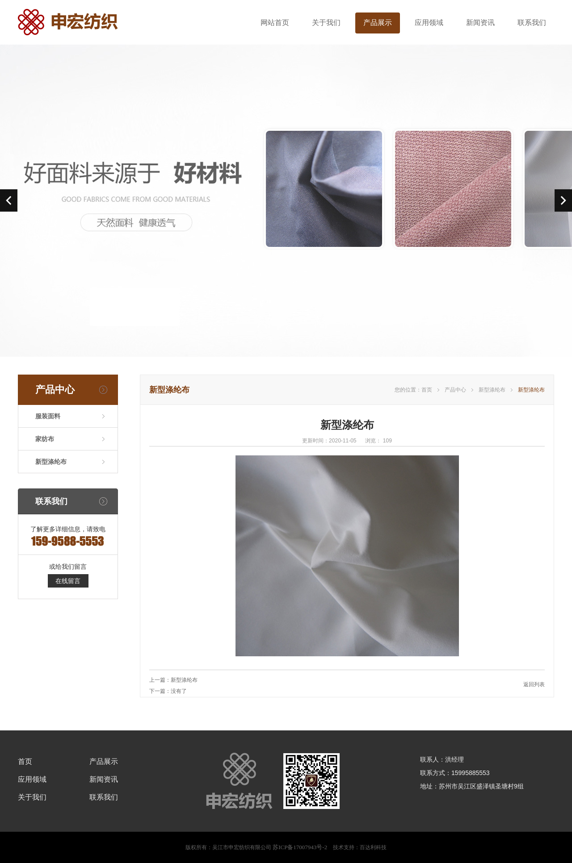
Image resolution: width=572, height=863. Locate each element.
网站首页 (275, 22)
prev (8, 200)
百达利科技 (373, 847)
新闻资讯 (480, 22)
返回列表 (534, 684)
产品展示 (377, 22)
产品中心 (455, 390)
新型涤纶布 (51, 461)
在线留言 (67, 580)
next (563, 200)
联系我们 (531, 22)
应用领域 (429, 22)
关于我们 (326, 22)
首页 (426, 390)
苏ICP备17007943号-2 (300, 847)
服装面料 (47, 416)
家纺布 (44, 438)
